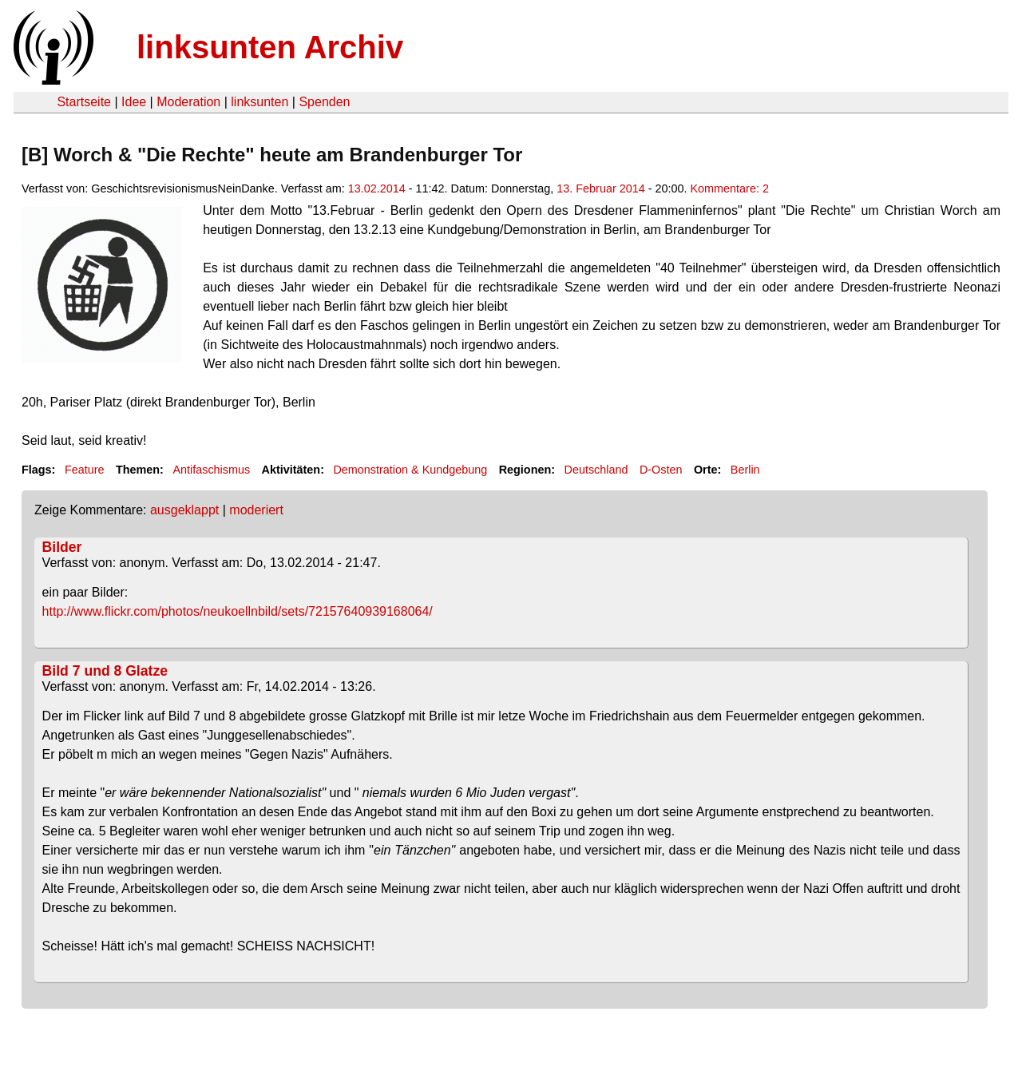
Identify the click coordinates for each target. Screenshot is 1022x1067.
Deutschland (596, 469)
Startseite (84, 102)
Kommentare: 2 (730, 188)
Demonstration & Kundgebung (410, 469)
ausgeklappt (184, 510)
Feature (85, 469)
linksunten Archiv (270, 47)
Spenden (324, 102)
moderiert (256, 510)
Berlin (745, 469)
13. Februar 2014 (600, 188)
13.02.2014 (377, 188)
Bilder (62, 547)
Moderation (188, 102)
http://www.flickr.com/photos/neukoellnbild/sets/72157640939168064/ (237, 611)
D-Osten (661, 469)
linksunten (259, 102)
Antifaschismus (211, 469)
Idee (133, 102)
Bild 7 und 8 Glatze (105, 671)
